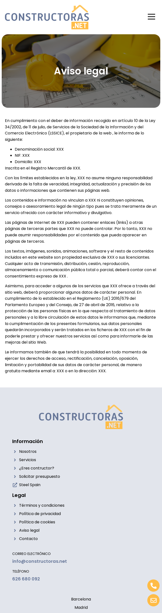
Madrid (81, 607)
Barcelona (81, 599)
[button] (151, 17)
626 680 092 (26, 579)
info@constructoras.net (39, 561)
